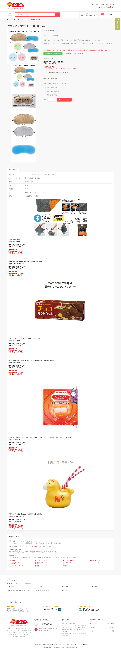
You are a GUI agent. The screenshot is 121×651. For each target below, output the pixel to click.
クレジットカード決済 (51, 606)
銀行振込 (11, 606)
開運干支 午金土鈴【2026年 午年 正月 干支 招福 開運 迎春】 (27, 514)
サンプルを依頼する (53, 91)
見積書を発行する (52, 95)
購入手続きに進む (52, 87)
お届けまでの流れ (14, 536)
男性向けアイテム (41, 563)
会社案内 (65, 590)
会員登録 (92, 15)
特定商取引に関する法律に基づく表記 (19, 590)
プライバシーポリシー (42, 590)
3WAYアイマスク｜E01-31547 (26, 26)
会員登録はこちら (71, 53)
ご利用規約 (94, 586)
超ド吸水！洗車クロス (15, 239)
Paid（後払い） (85, 606)
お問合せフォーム (33, 546)
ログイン (85, 15)
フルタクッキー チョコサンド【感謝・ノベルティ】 (24, 338)
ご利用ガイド (95, 4)
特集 (37, 566)
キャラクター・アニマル (17, 566)
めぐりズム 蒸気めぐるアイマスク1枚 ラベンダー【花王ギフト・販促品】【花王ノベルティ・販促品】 (40, 437)
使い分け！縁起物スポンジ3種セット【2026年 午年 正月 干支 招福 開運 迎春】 (32, 360)
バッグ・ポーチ (94, 563)
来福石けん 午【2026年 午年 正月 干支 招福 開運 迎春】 (25, 261)
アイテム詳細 (12, 170)
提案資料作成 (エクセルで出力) (53, 53)
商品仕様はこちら (51, 31)
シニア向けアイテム (69, 563)
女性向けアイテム (15, 563)
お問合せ (111, 4)
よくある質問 (104, 4)
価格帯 (65, 566)
